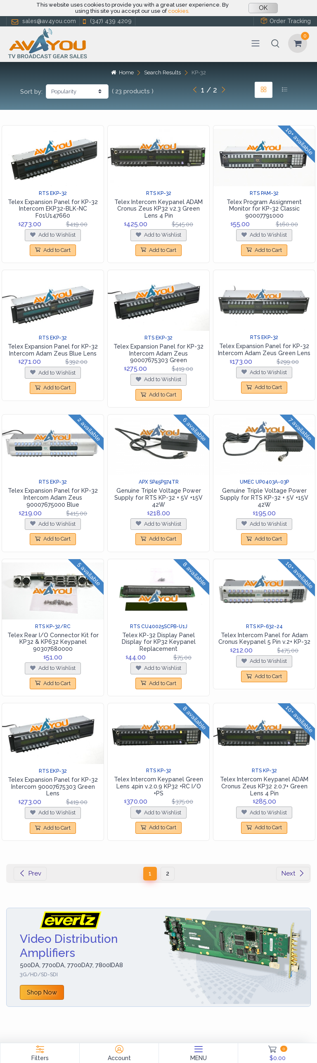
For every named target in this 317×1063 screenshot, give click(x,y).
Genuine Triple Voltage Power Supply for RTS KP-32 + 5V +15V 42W (158, 497)
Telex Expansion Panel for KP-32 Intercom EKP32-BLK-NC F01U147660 (53, 209)
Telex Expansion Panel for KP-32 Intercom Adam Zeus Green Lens (264, 349)
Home (122, 72)
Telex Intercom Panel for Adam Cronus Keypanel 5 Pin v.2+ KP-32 (264, 638)
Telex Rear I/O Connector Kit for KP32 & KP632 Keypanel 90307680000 (53, 642)
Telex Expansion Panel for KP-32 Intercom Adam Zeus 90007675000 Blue (53, 497)
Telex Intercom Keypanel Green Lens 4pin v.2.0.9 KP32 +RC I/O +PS (158, 786)
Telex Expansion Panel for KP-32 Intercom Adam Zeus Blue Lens (53, 350)
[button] (275, 43)
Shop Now (42, 992)
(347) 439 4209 (106, 21)
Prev (30, 873)
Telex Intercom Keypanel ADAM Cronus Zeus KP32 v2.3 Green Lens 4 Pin (158, 209)
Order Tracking (285, 20)
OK (263, 8)
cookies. (178, 11)
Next (293, 873)
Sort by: (31, 91)
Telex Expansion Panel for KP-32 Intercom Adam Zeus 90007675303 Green (158, 353)
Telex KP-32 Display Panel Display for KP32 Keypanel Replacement (159, 642)
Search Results (162, 72)
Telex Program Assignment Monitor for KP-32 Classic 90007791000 (264, 209)
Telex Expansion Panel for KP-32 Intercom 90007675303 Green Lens (53, 786)
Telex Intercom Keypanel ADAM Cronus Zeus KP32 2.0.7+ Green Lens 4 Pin (264, 786)
